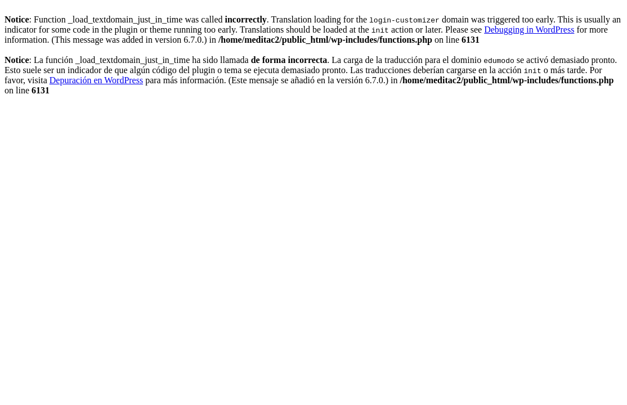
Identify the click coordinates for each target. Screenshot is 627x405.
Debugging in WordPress (529, 29)
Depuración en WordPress (96, 80)
